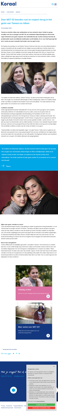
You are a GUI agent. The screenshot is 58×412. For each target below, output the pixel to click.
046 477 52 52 (6, 376)
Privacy (3, 406)
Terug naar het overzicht (10, 349)
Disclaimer (9, 406)
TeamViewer (17, 407)
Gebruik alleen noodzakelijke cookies (41, 407)
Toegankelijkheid (18, 406)
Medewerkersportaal (7, 407)
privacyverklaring (41, 401)
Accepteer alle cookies (41, 404)
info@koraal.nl (19, 376)
